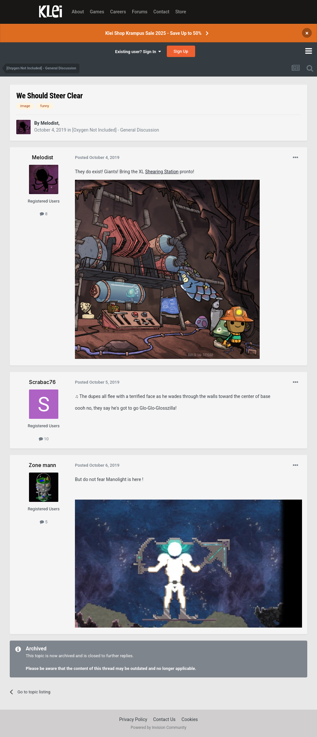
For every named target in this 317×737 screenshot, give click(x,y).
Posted (97, 157)
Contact (161, 11)
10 (44, 438)
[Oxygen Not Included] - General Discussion (115, 130)
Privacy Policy (133, 719)
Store (180, 11)
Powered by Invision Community (158, 727)
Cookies (189, 719)
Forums (140, 11)
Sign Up (181, 51)
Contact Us (164, 719)
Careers (118, 11)
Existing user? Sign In (138, 51)
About (78, 11)
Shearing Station (162, 171)
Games (97, 11)
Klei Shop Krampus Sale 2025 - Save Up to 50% (153, 33)
